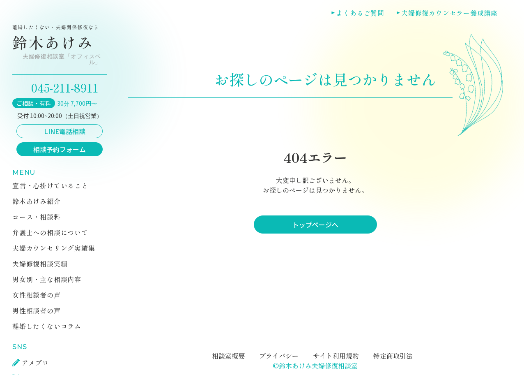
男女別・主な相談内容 (46, 279)
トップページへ (315, 224)
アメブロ (35, 362)
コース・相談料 (36, 217)
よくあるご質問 (360, 12)
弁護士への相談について (50, 232)
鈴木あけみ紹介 (36, 201)
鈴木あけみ (57, 45)
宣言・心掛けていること (50, 185)
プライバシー (279, 356)
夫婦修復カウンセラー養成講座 (449, 12)
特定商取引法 (393, 356)
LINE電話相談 (64, 131)
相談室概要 (228, 356)
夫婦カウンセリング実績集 (53, 248)
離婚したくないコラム (46, 326)
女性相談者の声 (36, 295)
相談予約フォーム (59, 149)
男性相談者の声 (36, 310)
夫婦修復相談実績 (39, 264)
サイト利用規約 (336, 356)
